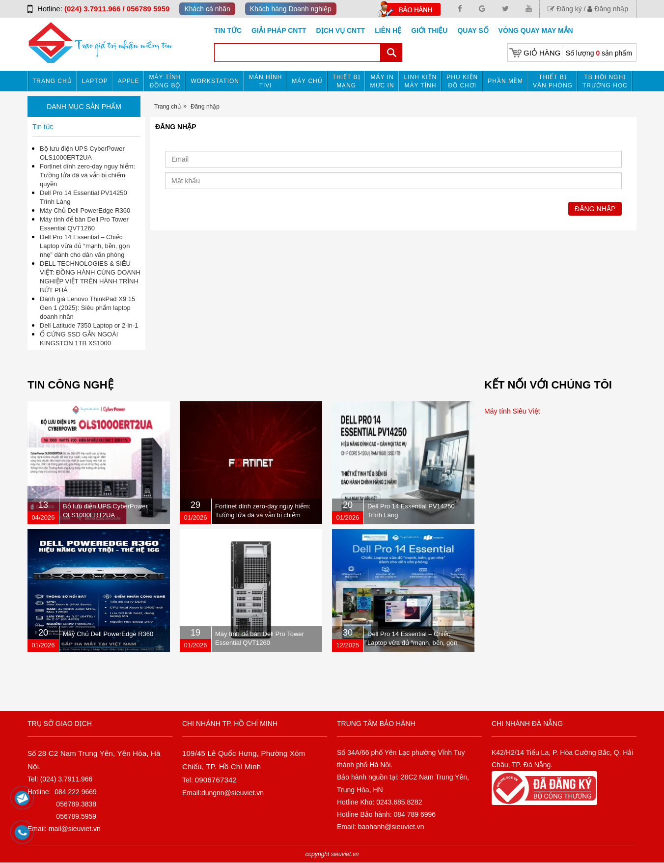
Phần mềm (505, 81)
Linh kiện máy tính (420, 81)
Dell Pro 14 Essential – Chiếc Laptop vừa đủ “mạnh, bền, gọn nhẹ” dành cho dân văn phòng (85, 245)
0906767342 (216, 780)
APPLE (128, 81)
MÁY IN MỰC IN (382, 81)
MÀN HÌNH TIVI (265, 81)
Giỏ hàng (542, 53)
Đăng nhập (607, 9)
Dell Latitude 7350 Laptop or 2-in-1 (89, 325)
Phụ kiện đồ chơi (462, 81)
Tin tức (228, 30)
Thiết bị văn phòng (553, 81)
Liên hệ (388, 30)
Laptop (95, 81)
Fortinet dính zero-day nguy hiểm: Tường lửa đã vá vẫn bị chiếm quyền (87, 175)
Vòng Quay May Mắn (535, 30)
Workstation (215, 81)
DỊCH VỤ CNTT (340, 30)
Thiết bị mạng (346, 81)
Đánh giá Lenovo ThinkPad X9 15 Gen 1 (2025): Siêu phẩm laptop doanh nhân (87, 307)
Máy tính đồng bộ (165, 81)
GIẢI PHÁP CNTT (278, 30)
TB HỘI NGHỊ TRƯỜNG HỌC (605, 81)
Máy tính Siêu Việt (512, 411)
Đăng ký (564, 9)
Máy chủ (307, 81)
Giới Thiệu (429, 30)
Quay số (472, 30)
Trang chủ (52, 81)
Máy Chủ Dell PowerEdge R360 (85, 210)
